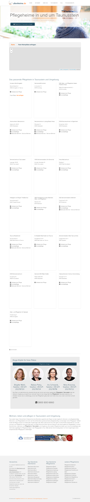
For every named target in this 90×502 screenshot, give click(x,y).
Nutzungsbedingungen (37, 498)
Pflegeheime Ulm (69, 480)
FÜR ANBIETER (54, 3)
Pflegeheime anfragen (44, 364)
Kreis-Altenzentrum (64, 159)
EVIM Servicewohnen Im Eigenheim (68, 121)
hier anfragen (20, 95)
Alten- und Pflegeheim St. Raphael (19, 312)
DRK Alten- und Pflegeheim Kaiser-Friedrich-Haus (68, 84)
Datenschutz (30, 498)
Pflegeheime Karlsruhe (70, 468)
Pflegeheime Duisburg (70, 475)
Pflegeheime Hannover (52, 473)
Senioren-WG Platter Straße (42, 274)
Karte (13, 45)
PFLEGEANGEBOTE (69, 3)
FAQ (61, 3)
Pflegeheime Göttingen (52, 480)
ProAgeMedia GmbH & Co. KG (21, 498)
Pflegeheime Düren (70, 479)
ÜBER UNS (45, 3)
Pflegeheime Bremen (70, 465)
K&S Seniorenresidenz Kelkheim (67, 197)
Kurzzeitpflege (64, 95)
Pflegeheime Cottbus (51, 479)
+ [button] (11, 49)
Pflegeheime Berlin (51, 466)
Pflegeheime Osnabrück (71, 482)
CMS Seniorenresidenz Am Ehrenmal (44, 159)
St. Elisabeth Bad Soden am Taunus (44, 236)
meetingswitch (65, 69)
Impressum (45, 498)
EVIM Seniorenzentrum (16, 274)
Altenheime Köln (32, 468)
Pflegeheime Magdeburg (71, 477)
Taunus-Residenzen (15, 236)
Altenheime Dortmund (33, 472)
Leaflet (61, 69)
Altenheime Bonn (32, 470)
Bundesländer (18, 475)
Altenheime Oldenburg (34, 480)
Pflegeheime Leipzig (51, 472)
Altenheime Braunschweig (34, 479)
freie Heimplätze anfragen (27, 45)
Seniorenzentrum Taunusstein (17, 159)
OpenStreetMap (73, 69)
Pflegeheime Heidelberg (52, 477)
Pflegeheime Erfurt (69, 466)
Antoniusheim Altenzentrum (17, 121)
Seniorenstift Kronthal (40, 83)
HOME (30, 3)
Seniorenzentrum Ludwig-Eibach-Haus (45, 121)
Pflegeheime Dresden (52, 468)
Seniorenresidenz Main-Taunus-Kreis (68, 236)
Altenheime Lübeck (33, 475)
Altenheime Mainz (32, 473)
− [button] (11, 51)
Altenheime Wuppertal (33, 477)
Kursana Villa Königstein (16, 83)
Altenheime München (33, 466)
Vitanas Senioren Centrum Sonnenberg (69, 274)
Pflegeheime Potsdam (70, 473)
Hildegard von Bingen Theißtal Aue (19, 197)
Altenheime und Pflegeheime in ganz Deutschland (17, 470)
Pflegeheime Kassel (51, 482)
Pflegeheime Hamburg (52, 470)
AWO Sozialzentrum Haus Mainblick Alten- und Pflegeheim (44, 198)
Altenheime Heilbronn (33, 482)
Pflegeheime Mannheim (52, 475)
